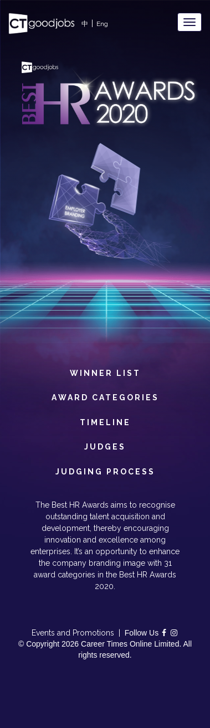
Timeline (105, 421)
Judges (105, 445)
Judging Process (105, 470)
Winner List (105, 372)
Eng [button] (102, 24)
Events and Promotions (73, 632)
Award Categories (105, 396)
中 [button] (84, 24)
